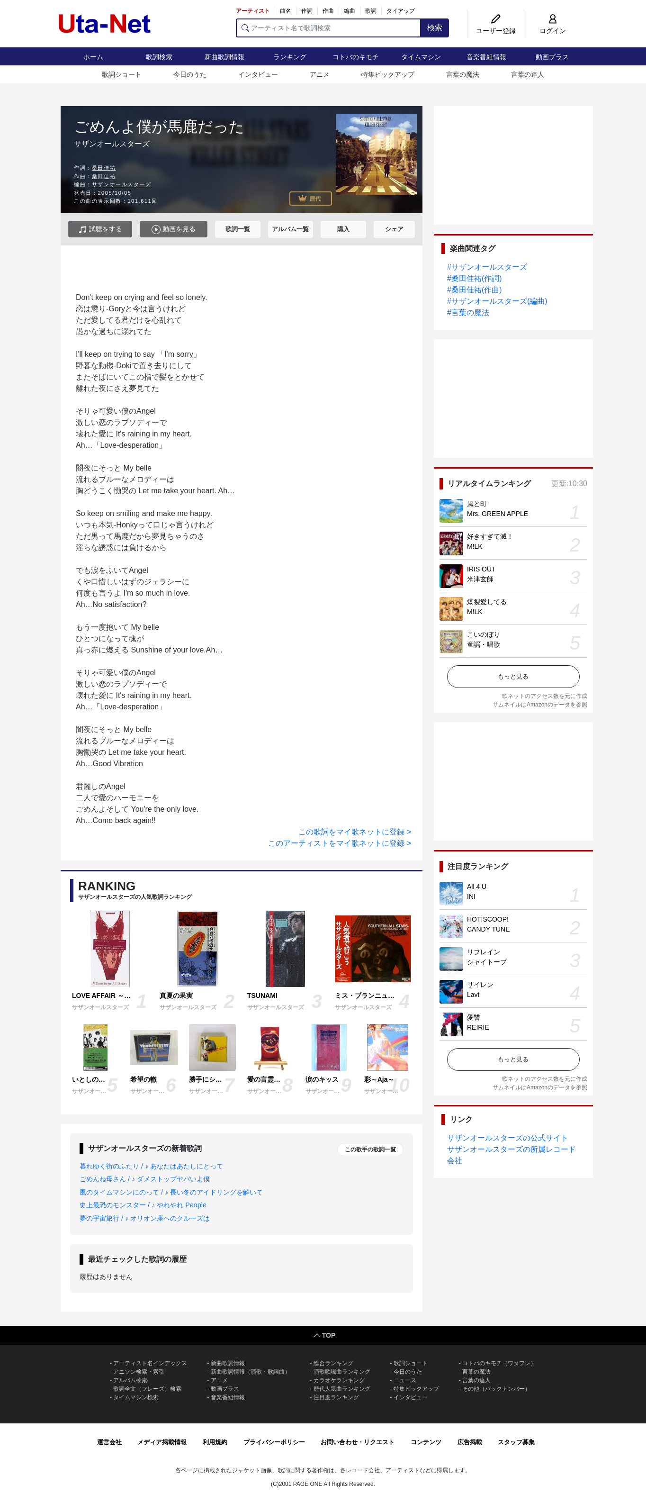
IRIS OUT (481, 569)
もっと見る (513, 676)
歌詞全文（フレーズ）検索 (147, 1388)
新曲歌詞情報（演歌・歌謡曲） (250, 1371)
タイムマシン (421, 57)
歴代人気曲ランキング (342, 1388)
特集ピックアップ (387, 74)
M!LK (475, 546)
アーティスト (253, 11)
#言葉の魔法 (468, 312)
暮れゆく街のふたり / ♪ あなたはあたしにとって (151, 1166)
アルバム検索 (130, 1380)
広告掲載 (470, 1442)
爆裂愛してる (487, 602)
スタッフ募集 (516, 1442)
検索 (434, 28)
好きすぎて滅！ (490, 536)
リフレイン (483, 952)
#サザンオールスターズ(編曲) (497, 301)
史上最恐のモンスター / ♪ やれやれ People (143, 1205)
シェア (394, 229)
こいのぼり (483, 634)
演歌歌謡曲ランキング (342, 1371)
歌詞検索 (159, 57)
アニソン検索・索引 (138, 1371)
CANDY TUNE (488, 929)
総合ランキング (333, 1363)
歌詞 (371, 11)
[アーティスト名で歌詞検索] (328, 27)
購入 (343, 229)
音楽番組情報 (486, 57)
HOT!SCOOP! (488, 919)
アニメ (320, 74)
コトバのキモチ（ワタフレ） (499, 1363)
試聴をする (100, 229)
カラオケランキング (339, 1380)
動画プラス (552, 57)
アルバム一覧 (290, 229)
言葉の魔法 (462, 74)
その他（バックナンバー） (496, 1388)
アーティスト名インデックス (150, 1363)
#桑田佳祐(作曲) (474, 290)
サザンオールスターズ (122, 184)
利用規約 (215, 1442)
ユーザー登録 (496, 31)
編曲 (349, 11)
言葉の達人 (527, 74)
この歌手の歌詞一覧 (370, 1149)
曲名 (285, 11)
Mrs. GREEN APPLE (497, 513)
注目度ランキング (336, 1397)
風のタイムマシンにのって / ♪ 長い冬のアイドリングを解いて (171, 1192)
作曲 (328, 11)
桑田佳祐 (104, 168)
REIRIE (478, 1027)
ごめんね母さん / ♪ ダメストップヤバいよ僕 (145, 1179)
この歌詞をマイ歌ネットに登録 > (354, 832)
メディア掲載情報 (162, 1442)
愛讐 (473, 1017)
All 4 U (476, 886)
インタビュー (258, 74)
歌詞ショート (122, 74)
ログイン (552, 31)
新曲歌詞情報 (224, 57)
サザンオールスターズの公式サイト (507, 1138)
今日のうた (189, 74)
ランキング (289, 57)
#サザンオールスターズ (487, 267)
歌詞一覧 (237, 229)
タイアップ (400, 11)
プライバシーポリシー (274, 1442)
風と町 (477, 503)
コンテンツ (426, 1442)
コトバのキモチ (355, 57)
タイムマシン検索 (136, 1397)
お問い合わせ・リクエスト (358, 1442)
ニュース (405, 1380)
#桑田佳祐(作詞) (474, 278)
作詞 (307, 11)
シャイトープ (487, 962)
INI (471, 896)
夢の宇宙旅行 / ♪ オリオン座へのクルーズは (145, 1218)
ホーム (93, 57)
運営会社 (109, 1442)
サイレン (480, 984)
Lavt (473, 994)
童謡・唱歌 (483, 644)
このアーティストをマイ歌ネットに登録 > (339, 843)
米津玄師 (480, 579)
